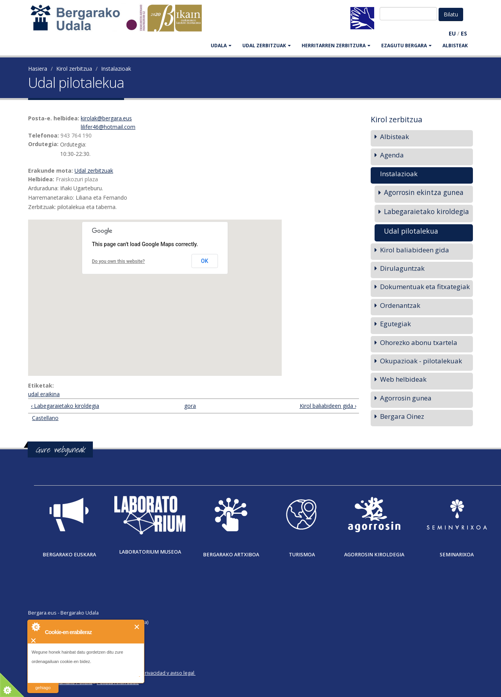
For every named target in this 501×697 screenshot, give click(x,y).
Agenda (392, 154)
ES (464, 33)
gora (190, 405)
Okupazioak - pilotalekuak (421, 360)
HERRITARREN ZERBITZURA (336, 45)
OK (204, 261)
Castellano (45, 418)
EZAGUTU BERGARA (406, 45)
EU (452, 33)
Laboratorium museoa (150, 552)
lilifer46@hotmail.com (108, 126)
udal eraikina (44, 394)
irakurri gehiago (42, 683)
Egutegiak (395, 323)
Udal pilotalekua (411, 231)
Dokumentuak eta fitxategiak (425, 286)
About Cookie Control (35, 626)
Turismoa (302, 554)
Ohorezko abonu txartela (418, 342)
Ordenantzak (400, 305)
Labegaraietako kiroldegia (426, 211)
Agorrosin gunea (406, 397)
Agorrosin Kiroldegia (374, 554)
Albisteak (455, 45)
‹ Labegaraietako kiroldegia (65, 405)
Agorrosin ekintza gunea (424, 192)
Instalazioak (116, 68)
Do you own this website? (118, 261)
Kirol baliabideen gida (414, 249)
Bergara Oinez (402, 416)
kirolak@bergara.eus (106, 118)
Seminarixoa (457, 554)
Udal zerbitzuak (94, 170)
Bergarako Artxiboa (231, 554)
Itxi (137, 626)
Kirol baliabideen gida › (328, 405)
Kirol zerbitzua (74, 68)
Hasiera (37, 68)
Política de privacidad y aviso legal (155, 673)
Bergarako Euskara (69, 554)
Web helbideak (403, 379)
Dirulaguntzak (402, 268)
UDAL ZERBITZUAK (266, 45)
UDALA (221, 45)
